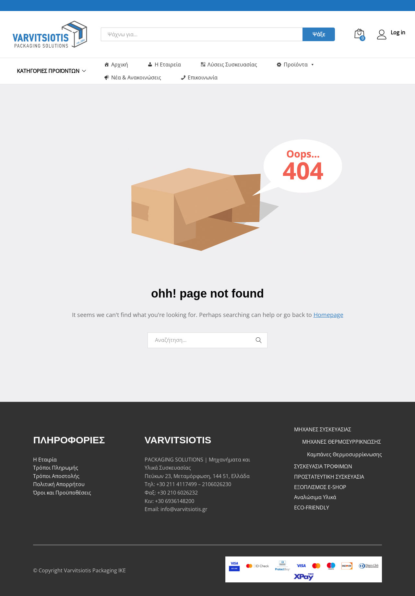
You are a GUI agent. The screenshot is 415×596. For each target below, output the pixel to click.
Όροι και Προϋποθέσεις (62, 492)
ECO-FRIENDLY (311, 507)
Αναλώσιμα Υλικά (315, 497)
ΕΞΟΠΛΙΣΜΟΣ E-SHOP (320, 487)
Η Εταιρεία (168, 64)
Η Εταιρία (45, 459)
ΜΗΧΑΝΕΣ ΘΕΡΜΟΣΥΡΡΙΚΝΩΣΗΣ (341, 441)
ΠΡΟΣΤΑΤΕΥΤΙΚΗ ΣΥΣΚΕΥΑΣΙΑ (329, 476)
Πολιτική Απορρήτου (59, 484)
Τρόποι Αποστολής (56, 476)
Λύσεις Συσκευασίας (232, 64)
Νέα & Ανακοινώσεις (136, 77)
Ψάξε (319, 34)
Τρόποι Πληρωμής (55, 467)
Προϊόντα (299, 64)
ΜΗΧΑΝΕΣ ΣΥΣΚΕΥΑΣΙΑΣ (322, 429)
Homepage (328, 315)
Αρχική (119, 64)
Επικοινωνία (203, 77)
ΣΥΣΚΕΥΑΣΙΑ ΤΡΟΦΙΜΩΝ (323, 466)
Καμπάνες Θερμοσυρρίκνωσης (344, 454)
